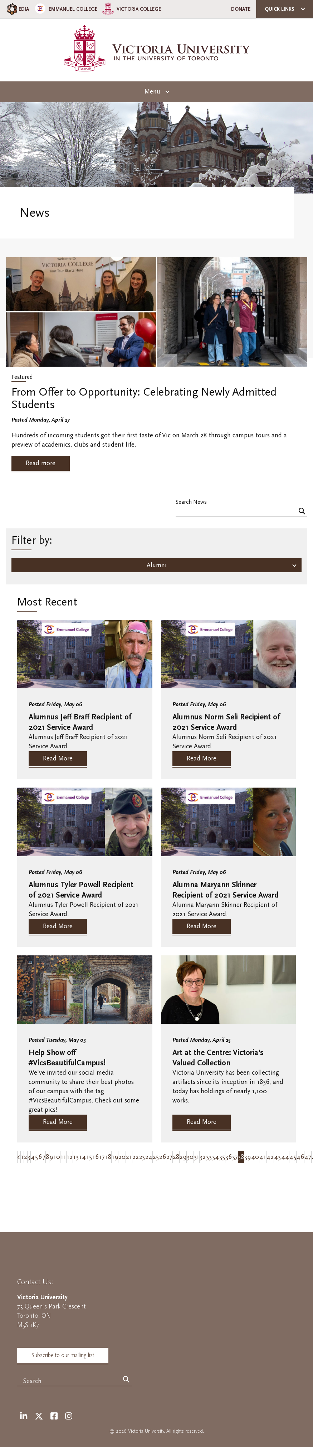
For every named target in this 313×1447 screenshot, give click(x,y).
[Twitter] (39, 1416)
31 (196, 1157)
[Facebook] (54, 1416)
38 (241, 1157)
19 (115, 1157)
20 (122, 1157)
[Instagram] (68, 1416)
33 (209, 1157)
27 (169, 1157)
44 (285, 1157)
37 (235, 1157)
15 (89, 1157)
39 (247, 1157)
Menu (152, 91)
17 (102, 1157)
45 (292, 1157)
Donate (240, 9)
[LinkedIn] (23, 1416)
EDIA (17, 9)
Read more (40, 463)
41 (262, 1157)
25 (156, 1157)
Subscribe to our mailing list (62, 1355)
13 (76, 1157)
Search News (191, 501)
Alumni (157, 565)
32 (203, 1157)
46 (300, 1157)
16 (95, 1157)
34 (215, 1157)
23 (142, 1157)
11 (63, 1157)
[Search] (302, 512)
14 (82, 1157)
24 (148, 1157)
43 (277, 1157)
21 (129, 1157)
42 (270, 1157)
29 (183, 1157)
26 (162, 1157)
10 (56, 1157)
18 (108, 1157)
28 (176, 1157)
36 (228, 1157)
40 (255, 1157)
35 (222, 1157)
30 (190, 1157)
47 (307, 1157)
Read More (58, 758)
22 (135, 1157)
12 (70, 1157)
